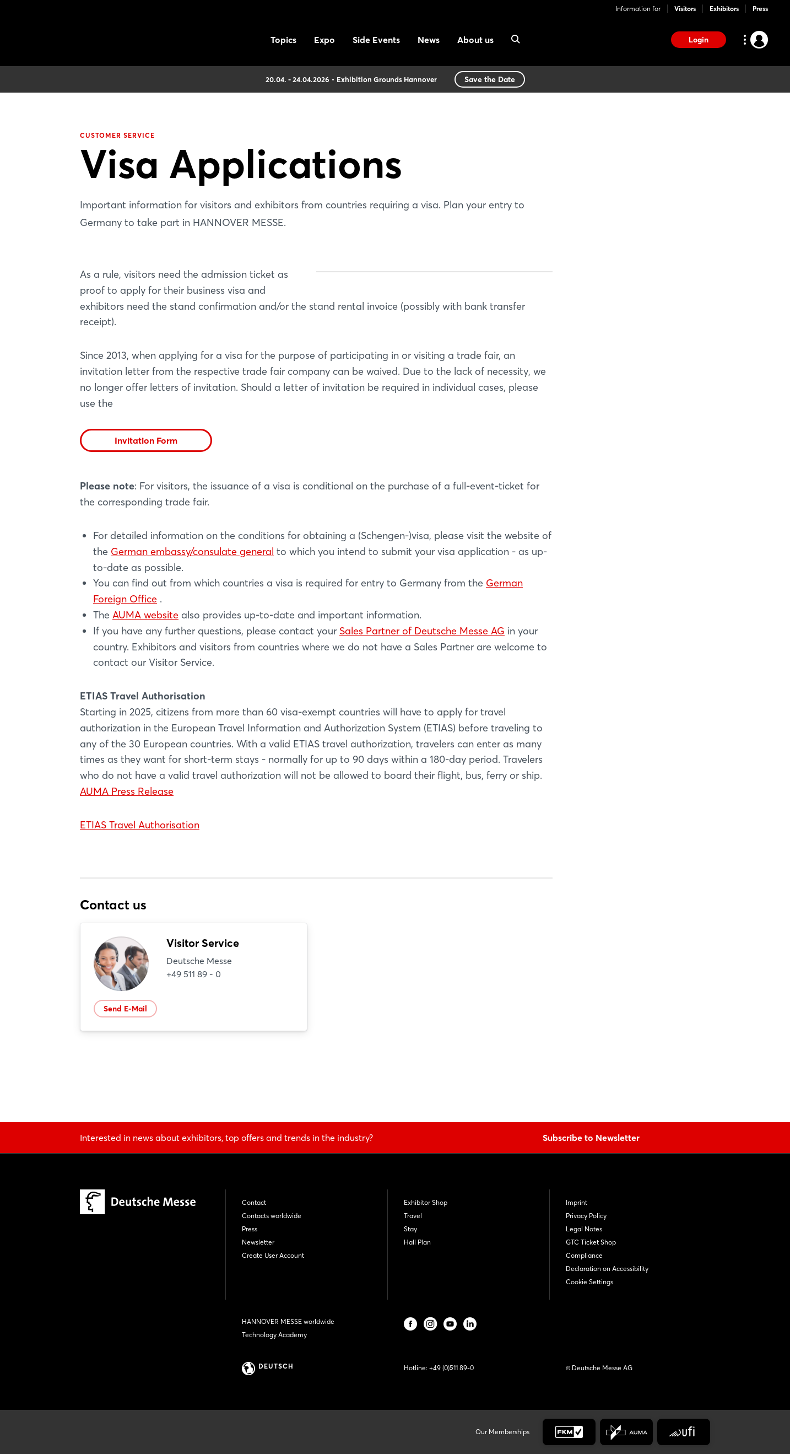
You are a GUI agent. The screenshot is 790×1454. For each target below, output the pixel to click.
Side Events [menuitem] (376, 39)
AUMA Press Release (127, 854)
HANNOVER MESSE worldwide (288, 1321)
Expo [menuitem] (324, 39)
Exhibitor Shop (425, 1202)
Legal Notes (584, 1229)
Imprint (576, 1202)
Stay (410, 1229)
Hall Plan (417, 1242)
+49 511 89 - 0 (193, 1037)
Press (760, 8)
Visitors (685, 8)
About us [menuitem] (475, 39)
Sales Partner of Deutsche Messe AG (422, 694)
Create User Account (273, 1255)
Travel (413, 1215)
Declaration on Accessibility (607, 1268)
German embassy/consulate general (192, 614)
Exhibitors (724, 8)
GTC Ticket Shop (591, 1242)
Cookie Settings (589, 1282)
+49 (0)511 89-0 (451, 1368)
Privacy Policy (586, 1215)
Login (698, 40)
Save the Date (489, 79)
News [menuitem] (429, 39)
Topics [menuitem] (283, 39)
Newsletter (258, 1242)
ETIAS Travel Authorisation (139, 888)
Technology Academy (274, 1335)
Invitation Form (146, 504)
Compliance (584, 1255)
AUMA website (145, 678)
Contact (254, 1202)
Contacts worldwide (271, 1215)
